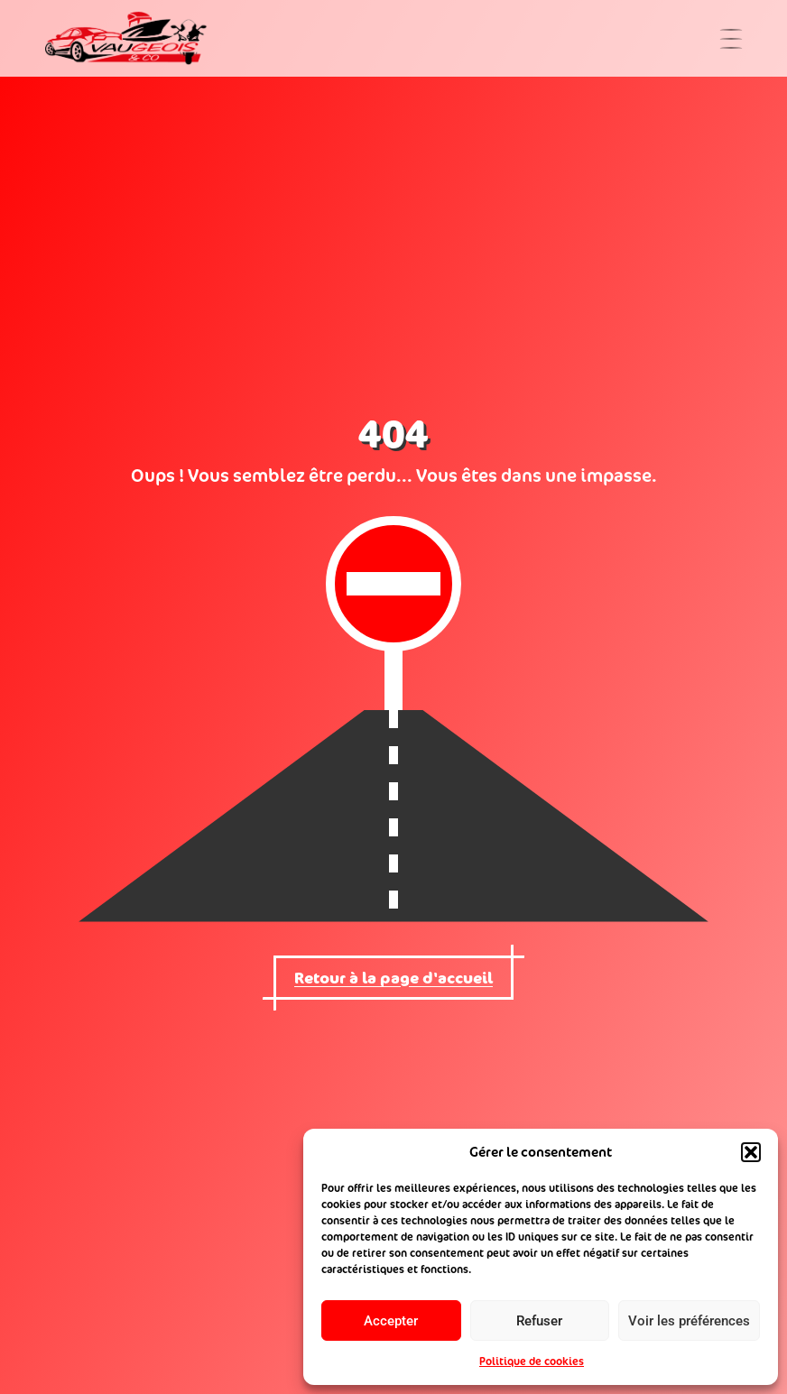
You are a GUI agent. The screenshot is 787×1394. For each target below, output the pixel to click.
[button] (751, 1152)
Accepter (391, 1321)
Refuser (539, 1321)
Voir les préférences (689, 1321)
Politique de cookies (531, 1361)
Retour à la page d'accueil (393, 977)
